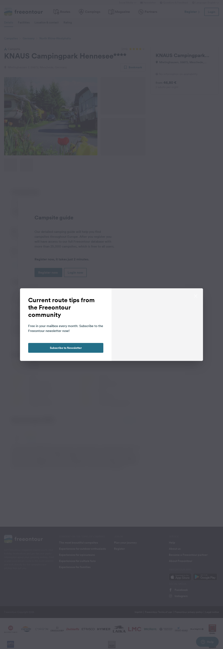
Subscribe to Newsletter (66, 348)
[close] (195, 295)
